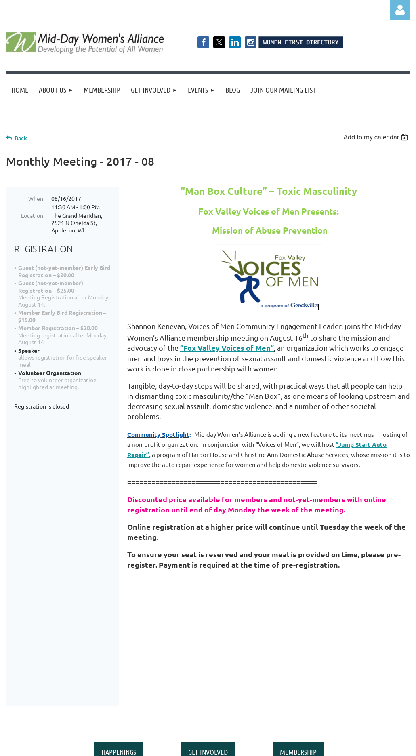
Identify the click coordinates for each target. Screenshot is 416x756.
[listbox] (376, 137)
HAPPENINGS (118, 641)
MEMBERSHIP (298, 641)
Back (21, 138)
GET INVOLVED (208, 641)
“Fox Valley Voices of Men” (227, 347)
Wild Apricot (313, 745)
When (35, 198)
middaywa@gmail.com (290, 699)
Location (32, 215)
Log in (400, 10)
